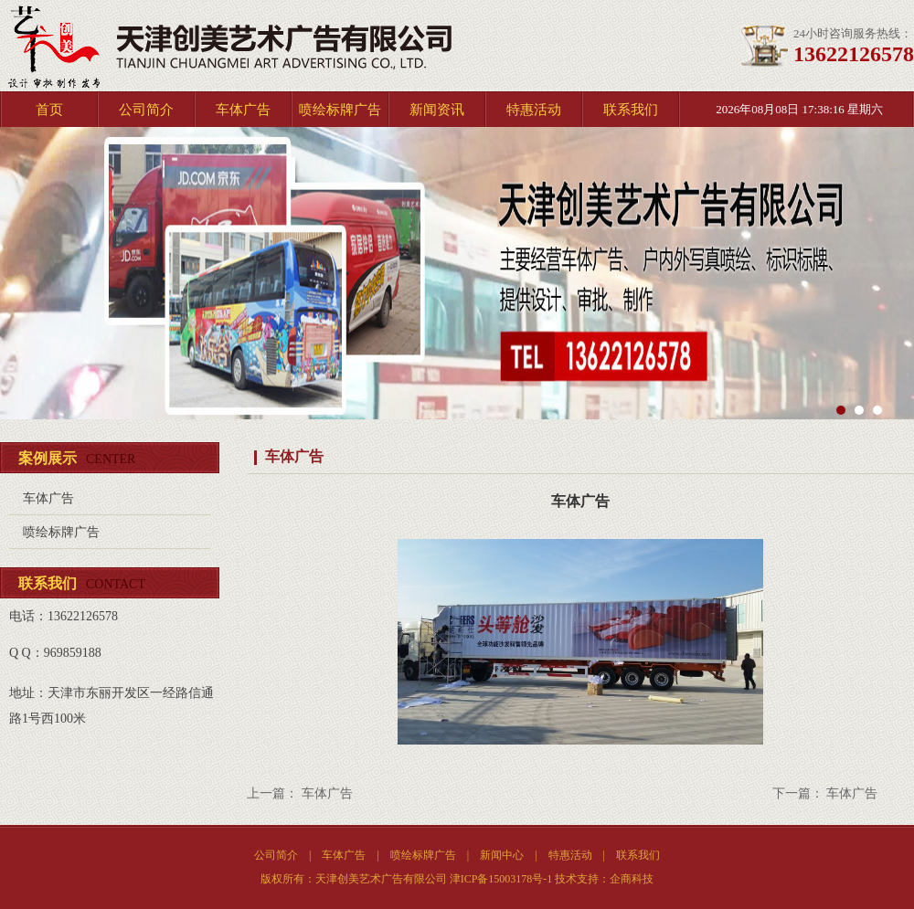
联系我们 (630, 109)
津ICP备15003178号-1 (501, 878)
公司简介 (146, 109)
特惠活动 (533, 109)
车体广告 (243, 109)
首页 (49, 109)
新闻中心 (502, 855)
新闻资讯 (436, 109)
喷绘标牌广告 (340, 109)
